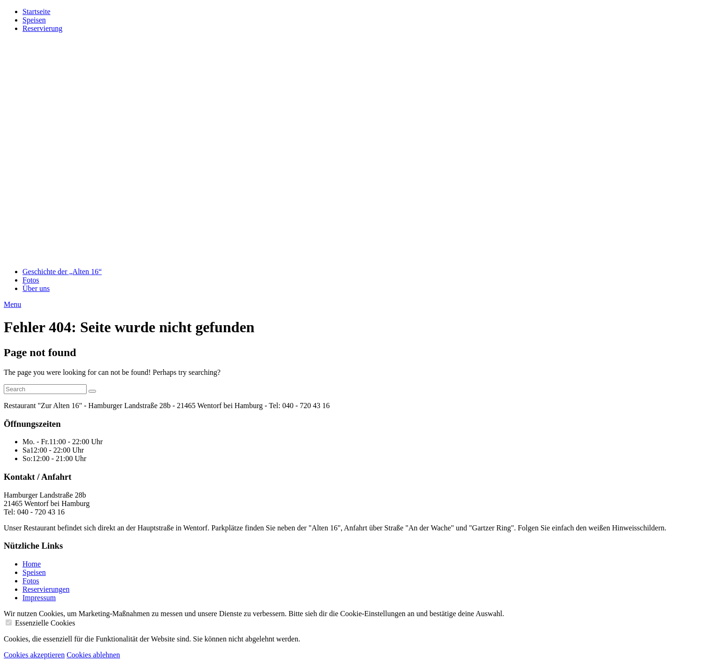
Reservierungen (45, 589)
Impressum (39, 598)
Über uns (36, 288)
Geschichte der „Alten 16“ (62, 272)
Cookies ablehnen (93, 655)
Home (31, 564)
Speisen (34, 20)
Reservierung (42, 28)
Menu (12, 304)
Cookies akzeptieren (34, 655)
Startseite (36, 11)
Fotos (30, 280)
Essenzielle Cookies (45, 623)
